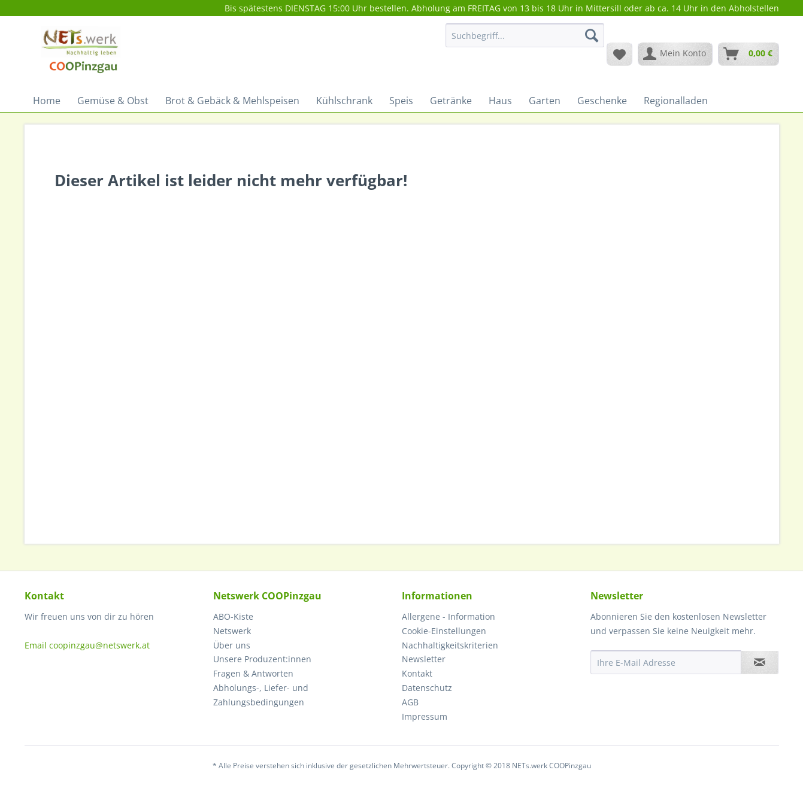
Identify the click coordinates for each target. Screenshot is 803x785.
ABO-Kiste (233, 616)
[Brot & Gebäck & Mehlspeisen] (232, 100)
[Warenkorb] (748, 54)
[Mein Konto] (675, 54)
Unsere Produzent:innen (262, 659)
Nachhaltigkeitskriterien (450, 645)
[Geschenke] (602, 100)
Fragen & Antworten (253, 673)
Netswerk (232, 631)
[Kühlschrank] (344, 100)
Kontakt (417, 673)
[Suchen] (591, 35)
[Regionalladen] (675, 100)
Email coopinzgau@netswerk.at (87, 645)
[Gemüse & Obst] (113, 100)
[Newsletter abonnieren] (759, 662)
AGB (410, 702)
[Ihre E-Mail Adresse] (665, 662)
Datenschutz (427, 687)
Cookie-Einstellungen (444, 631)
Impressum (424, 716)
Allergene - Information (448, 616)
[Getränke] (451, 100)
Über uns (231, 645)
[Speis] (401, 100)
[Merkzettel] (619, 54)
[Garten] (544, 100)
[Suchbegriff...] (525, 35)
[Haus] (500, 100)
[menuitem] (525, 41)
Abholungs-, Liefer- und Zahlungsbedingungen (260, 695)
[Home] (47, 100)
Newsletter (424, 659)
